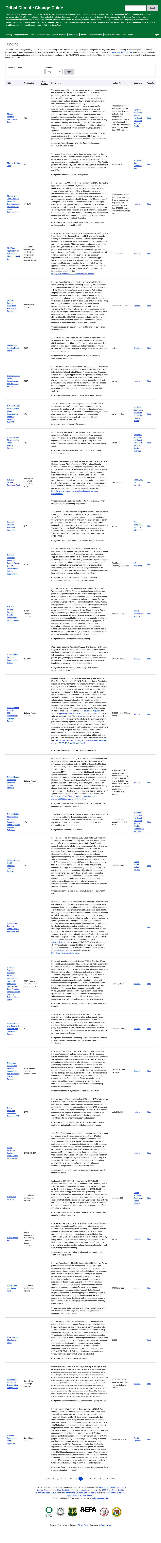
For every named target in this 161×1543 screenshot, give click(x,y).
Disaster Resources (112, 35)
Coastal (137, 1071)
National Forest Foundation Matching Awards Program (13, 782)
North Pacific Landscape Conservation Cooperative (77, 1490)
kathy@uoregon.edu (100, 1498)
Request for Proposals (92, 711)
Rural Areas (138, 348)
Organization (28, 83)
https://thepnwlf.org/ (50, 22)
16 (90, 1479)
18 (100, 1479)
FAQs (79, 716)
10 (61, 1479)
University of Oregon (107, 1487)
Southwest (138, 113)
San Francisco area (138, 165)
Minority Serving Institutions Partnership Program (11, 305)
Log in (156, 35)
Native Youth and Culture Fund (12, 1288)
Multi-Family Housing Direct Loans (13, 348)
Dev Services (106, 1525)
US (141, 480)
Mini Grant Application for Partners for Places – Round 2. (13, 253)
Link (149, 118)
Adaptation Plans (21, 35)
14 (81, 1479)
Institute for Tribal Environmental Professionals (80, 1493)
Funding (8, 35)
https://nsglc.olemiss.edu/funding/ (65, 953)
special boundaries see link (138, 613)
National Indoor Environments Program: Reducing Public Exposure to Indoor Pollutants (13, 822)
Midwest (137, 115)
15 (86, 1479)
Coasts (136, 480)
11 (66, 1479)
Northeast (138, 118)
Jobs (124, 35)
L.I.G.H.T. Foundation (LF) (117, 14)
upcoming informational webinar (72, 713)
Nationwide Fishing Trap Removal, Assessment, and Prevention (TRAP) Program (13, 1071)
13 (76, 1479)
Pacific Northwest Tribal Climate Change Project (62, 14)
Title (9, 83)
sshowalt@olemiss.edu (60, 942)
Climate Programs (59, 35)
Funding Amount (118, 83)
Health (83, 35)
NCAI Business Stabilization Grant (13, 1340)
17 (95, 1479)
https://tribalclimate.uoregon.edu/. (127, 22)
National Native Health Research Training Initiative (13, 865)
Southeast (138, 121)
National (137, 123)
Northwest (138, 110)
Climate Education (95, 35)
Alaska (136, 126)
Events (130, 35)
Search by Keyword (15, 67)
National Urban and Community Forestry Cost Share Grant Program (13, 1028)
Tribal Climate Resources (40, 35)
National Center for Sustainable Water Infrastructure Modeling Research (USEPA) (13, 414)
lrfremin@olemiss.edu (60, 950)
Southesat (138, 415)
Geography (49, 67)
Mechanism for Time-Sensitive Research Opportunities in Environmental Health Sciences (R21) (13, 204)
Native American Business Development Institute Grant (12, 1153)
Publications (73, 35)
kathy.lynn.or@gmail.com (122, 52)
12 (71, 1479)
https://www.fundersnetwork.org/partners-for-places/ (72, 274)
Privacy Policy (83, 1525)
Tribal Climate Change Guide (34, 7)
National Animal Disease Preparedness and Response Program (13, 381)
